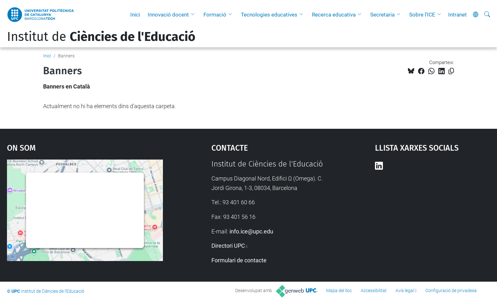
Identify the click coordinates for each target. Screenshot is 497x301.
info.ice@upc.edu (251, 231)
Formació (214, 14)
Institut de (101, 36)
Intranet (457, 14)
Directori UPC (228, 245)
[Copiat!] (451, 71)
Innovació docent (168, 14)
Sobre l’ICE (422, 14)
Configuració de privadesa (451, 290)
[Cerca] (487, 14)
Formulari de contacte (239, 260)
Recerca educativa (334, 14)
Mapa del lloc (339, 290)
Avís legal (405, 290)
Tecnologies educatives (269, 14)
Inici (135, 14)
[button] (194, 14)
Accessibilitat (374, 290)
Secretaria (382, 14)
